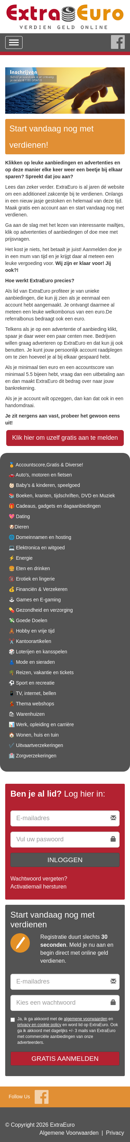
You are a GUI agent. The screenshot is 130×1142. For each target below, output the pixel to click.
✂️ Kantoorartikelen (30, 641)
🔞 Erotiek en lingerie (32, 579)
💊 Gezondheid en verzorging (41, 610)
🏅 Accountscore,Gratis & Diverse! (46, 464)
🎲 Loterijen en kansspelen (38, 651)
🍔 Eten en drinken (29, 568)
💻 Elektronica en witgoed (37, 547)
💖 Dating (19, 516)
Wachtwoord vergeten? (38, 879)
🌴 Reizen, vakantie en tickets (41, 672)
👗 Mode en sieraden (32, 662)
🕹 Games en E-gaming (35, 599)
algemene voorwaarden (85, 1018)
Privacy (115, 1133)
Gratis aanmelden (65, 1058)
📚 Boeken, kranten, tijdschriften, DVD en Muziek (62, 495)
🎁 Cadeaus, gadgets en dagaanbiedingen (55, 506)
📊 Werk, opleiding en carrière (41, 724)
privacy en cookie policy (39, 1024)
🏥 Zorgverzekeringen (33, 755)
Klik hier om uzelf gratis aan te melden (65, 437)
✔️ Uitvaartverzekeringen (36, 745)
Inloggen (65, 860)
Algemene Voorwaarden (69, 1133)
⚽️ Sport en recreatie (31, 683)
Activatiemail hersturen (38, 887)
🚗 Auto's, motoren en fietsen (40, 475)
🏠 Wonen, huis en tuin (34, 735)
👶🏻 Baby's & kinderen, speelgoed (44, 485)
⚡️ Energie (21, 558)
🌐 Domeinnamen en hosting (40, 537)
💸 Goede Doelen (28, 620)
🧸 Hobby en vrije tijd (31, 631)
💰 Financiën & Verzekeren (38, 589)
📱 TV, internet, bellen (32, 693)
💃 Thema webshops (31, 703)
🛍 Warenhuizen (27, 714)
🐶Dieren (19, 527)
